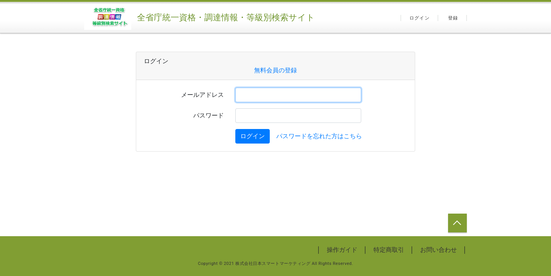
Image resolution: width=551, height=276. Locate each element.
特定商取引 (388, 249)
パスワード (208, 115)
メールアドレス (202, 94)
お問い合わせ (438, 249)
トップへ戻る (457, 223)
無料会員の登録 (275, 70)
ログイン (419, 18)
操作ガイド (342, 249)
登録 (453, 18)
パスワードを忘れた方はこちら (319, 136)
